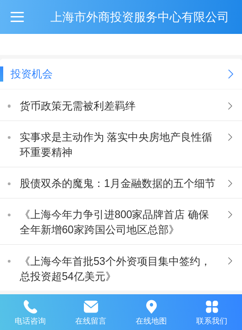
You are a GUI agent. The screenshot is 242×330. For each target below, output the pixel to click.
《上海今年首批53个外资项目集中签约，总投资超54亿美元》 (115, 268)
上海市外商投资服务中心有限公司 (139, 17)
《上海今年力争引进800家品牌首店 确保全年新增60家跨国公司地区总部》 (114, 222)
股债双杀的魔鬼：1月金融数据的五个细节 (117, 183)
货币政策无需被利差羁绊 (78, 106)
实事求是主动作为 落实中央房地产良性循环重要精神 (116, 144)
